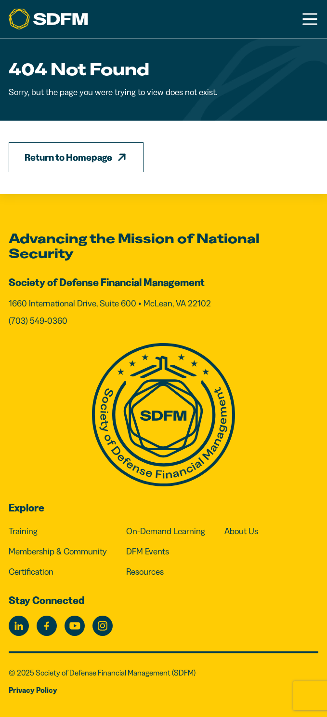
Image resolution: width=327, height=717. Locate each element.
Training (23, 531)
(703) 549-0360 (38, 321)
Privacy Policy (33, 690)
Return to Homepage (68, 157)
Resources (145, 571)
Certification (31, 571)
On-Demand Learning (165, 531)
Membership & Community (58, 551)
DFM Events (147, 551)
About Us (241, 531)
